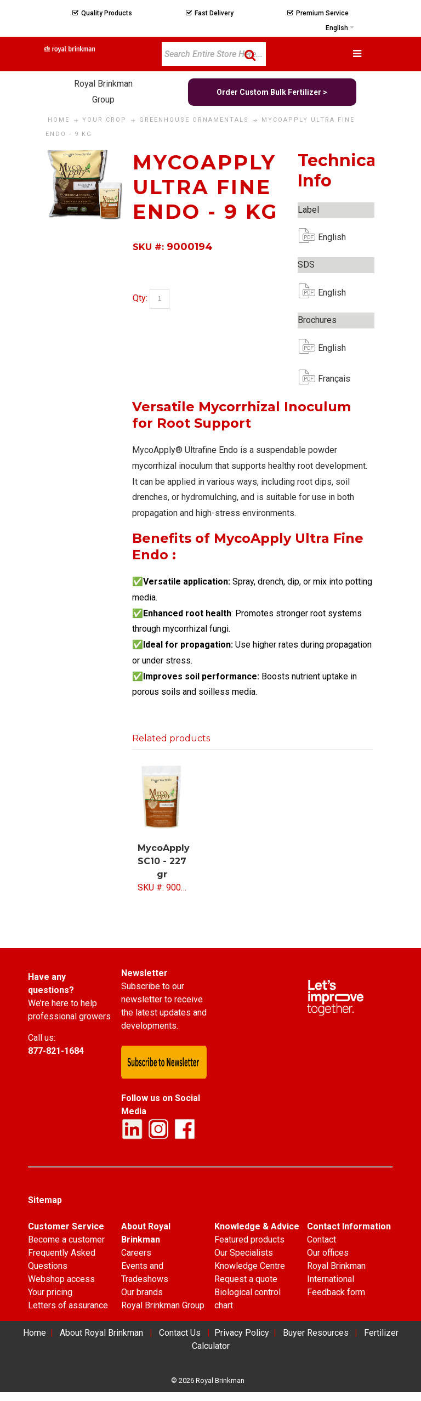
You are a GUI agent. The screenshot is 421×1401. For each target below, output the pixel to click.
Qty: (140, 298)
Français (326, 378)
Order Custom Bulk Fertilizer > (272, 92)
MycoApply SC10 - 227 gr (164, 861)
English (326, 237)
